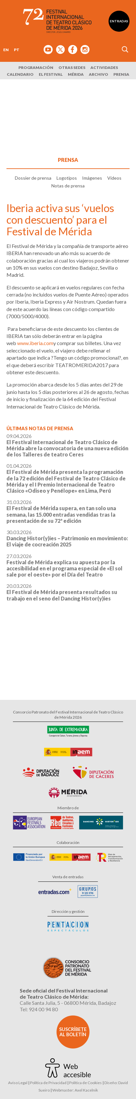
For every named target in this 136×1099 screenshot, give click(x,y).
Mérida (76, 74)
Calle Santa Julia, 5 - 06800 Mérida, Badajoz (68, 1003)
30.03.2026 (67, 538)
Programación (35, 67)
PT (16, 49)
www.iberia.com (35, 343)
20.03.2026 (61, 592)
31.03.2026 (61, 511)
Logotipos (67, 178)
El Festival (51, 74)
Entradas (119, 21)
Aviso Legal (17, 1082)
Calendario (20, 74)
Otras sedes (71, 67)
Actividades (104, 67)
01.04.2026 (66, 478)
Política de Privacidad (48, 1082)
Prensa (121, 74)
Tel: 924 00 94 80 (39, 1009)
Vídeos (114, 178)
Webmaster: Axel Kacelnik (75, 1090)
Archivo (98, 74)
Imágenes (92, 178)
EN (6, 49)
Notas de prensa (68, 185)
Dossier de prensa (33, 178)
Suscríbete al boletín (73, 1031)
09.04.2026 (67, 445)
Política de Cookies (85, 1082)
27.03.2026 (64, 565)
